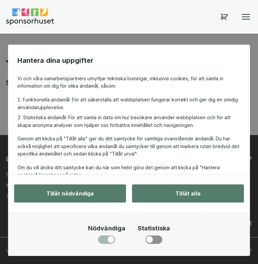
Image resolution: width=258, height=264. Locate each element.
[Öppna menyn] (246, 17)
